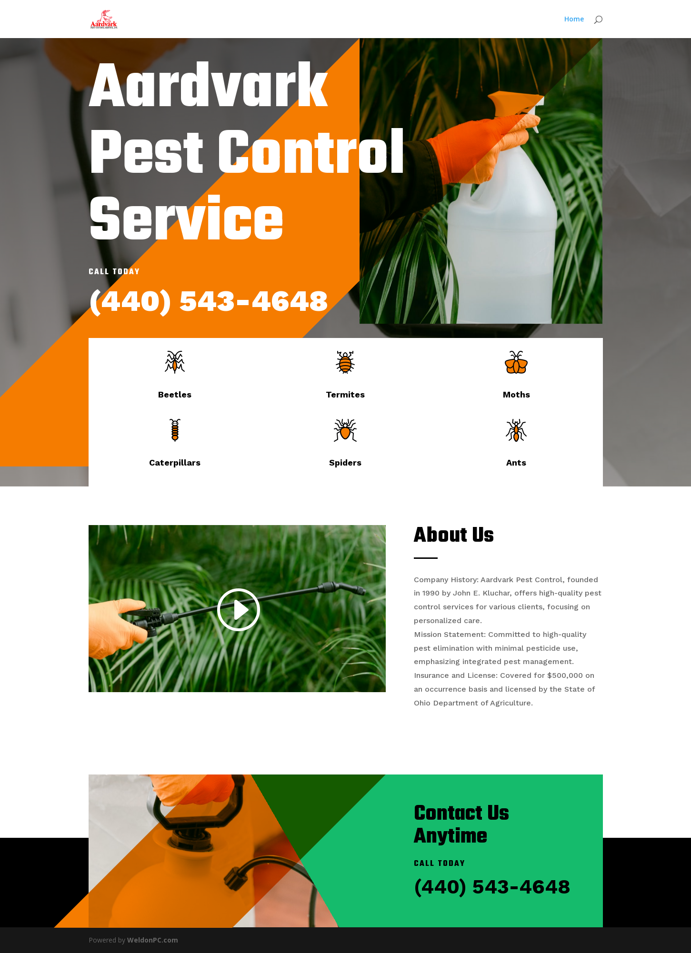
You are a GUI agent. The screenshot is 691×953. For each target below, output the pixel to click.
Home (574, 19)
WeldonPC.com (152, 939)
